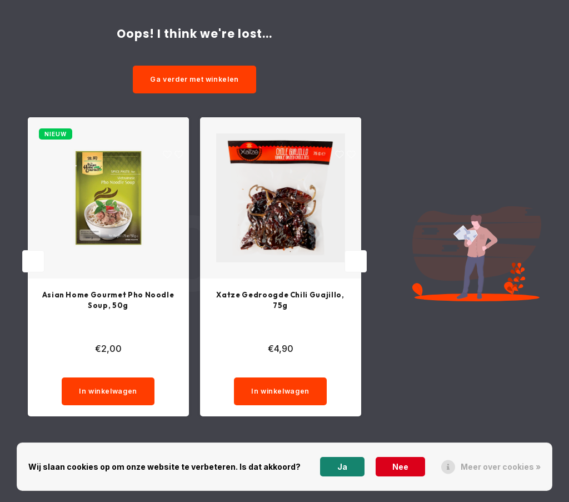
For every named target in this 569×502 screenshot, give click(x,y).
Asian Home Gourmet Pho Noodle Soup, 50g (108, 300)
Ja (342, 466)
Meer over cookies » (501, 466)
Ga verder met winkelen (194, 79)
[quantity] (108, 366)
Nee (400, 466)
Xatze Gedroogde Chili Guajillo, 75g (280, 300)
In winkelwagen (108, 391)
